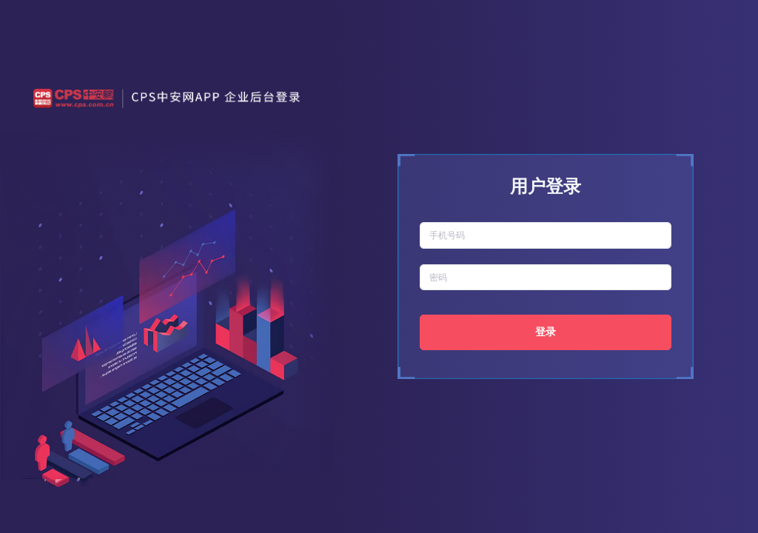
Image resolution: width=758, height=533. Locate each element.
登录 (545, 331)
